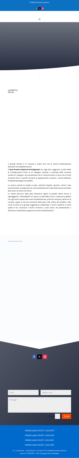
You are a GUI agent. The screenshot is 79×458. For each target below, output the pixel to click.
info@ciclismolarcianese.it (39, 2)
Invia (66, 416)
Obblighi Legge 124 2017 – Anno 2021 (39, 440)
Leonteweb (54, 453)
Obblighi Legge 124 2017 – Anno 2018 (39, 435)
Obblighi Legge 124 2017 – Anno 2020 (39, 445)
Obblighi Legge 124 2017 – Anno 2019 (39, 430)
